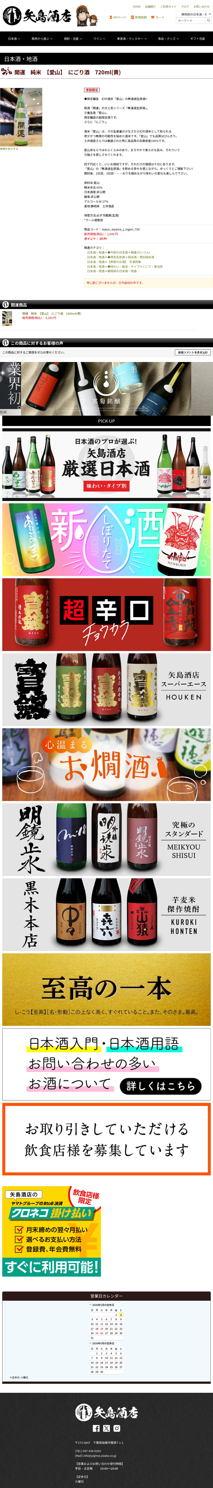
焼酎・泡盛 (71, 38)
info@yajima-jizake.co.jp (99, 1454)
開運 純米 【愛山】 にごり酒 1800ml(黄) (51, 313)
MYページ (117, 17)
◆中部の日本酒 (117, 252)
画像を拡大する (9, 148)
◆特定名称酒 (116, 257)
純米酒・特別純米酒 (141, 257)
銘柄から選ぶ (40, 38)
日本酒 (12, 38)
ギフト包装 (197, 38)
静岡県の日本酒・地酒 (122, 271)
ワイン (97, 38)
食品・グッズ (167, 38)
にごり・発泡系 (152, 266)
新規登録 (138, 17)
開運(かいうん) (140, 252)
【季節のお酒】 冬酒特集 (124, 262)
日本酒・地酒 (95, 252)
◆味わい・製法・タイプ (123, 266)
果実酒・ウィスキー (130, 38)
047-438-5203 (92, 1449)
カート (158, 17)
